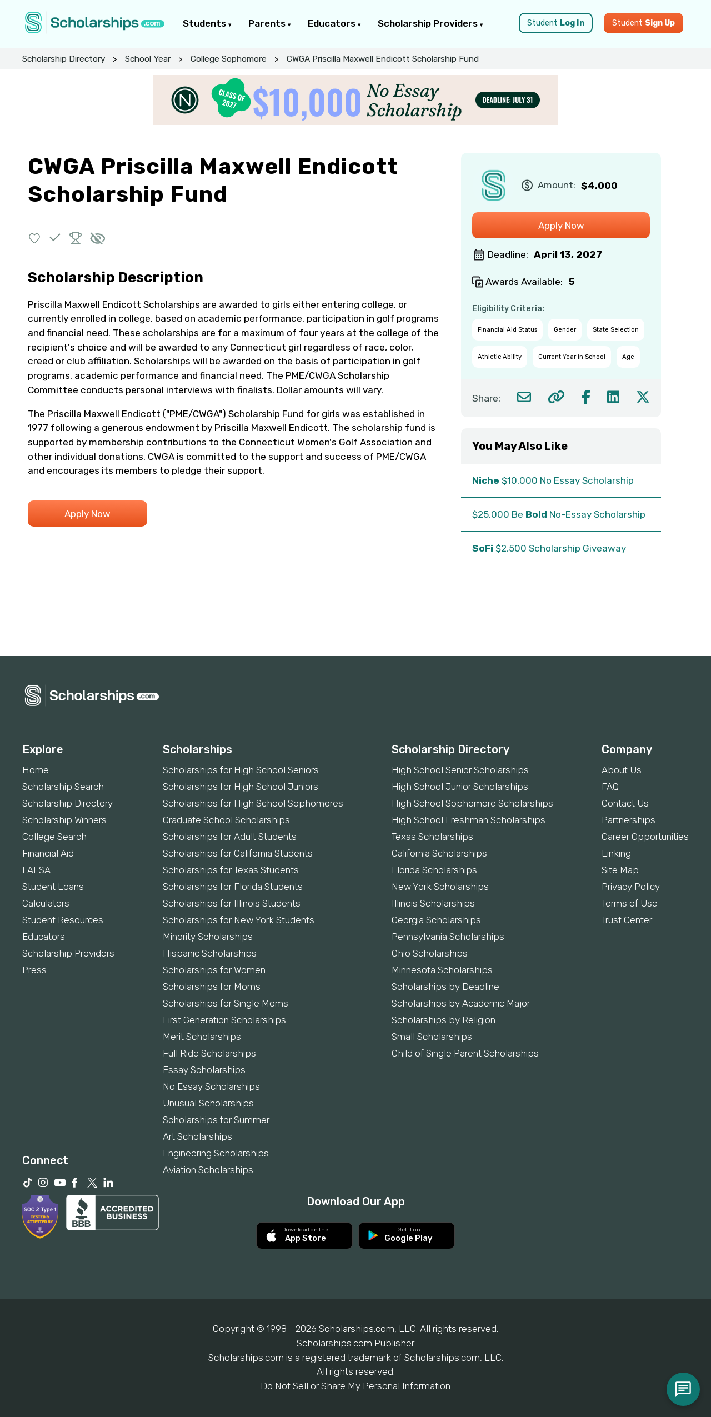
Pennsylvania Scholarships (448, 936)
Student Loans (53, 886)
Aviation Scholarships (208, 1169)
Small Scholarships (432, 1036)
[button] (35, 237)
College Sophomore (229, 59)
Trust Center (627, 919)
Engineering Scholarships (216, 1153)
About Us (622, 769)
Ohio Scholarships (430, 953)
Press (34, 969)
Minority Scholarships (208, 936)
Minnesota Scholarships (442, 969)
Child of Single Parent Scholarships (465, 1053)
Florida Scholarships (434, 869)
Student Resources (62, 919)
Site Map (620, 869)
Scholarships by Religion (443, 1019)
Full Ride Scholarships (209, 1053)
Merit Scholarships (202, 1036)
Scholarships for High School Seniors (241, 769)
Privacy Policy (631, 886)
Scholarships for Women (214, 969)
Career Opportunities (645, 836)
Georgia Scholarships (436, 919)
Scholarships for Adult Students (230, 836)
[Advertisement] (355, 618)
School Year (148, 59)
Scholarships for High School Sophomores (253, 803)
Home (35, 769)
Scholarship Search (63, 786)
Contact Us (625, 803)
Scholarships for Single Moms (225, 1003)
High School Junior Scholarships (460, 786)
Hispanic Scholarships (210, 953)
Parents (269, 23)
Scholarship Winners (64, 819)
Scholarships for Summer (216, 1119)
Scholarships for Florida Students (233, 886)
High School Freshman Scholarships (468, 819)
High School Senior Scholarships (460, 769)
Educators (334, 23)
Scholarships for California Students (238, 853)
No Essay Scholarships (211, 1086)
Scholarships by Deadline (445, 986)
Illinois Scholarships (433, 903)
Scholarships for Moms (212, 986)
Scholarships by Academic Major (461, 1003)
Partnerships (628, 819)
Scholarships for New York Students (238, 919)
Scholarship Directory (63, 59)
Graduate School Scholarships (226, 819)
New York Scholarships (440, 886)
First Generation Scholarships (224, 1019)
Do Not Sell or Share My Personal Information (355, 1385)
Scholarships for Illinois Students (232, 903)
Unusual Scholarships (208, 1103)
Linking (616, 853)
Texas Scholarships (432, 836)
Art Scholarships (197, 1136)
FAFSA (36, 869)
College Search (54, 836)
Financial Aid (48, 853)
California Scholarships (439, 853)
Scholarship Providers (430, 23)
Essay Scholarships (204, 1069)
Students (207, 23)
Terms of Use (630, 903)
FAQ (610, 786)
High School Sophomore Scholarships (472, 803)
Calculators (45, 903)
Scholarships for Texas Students (231, 869)
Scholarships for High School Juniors (240, 786)
